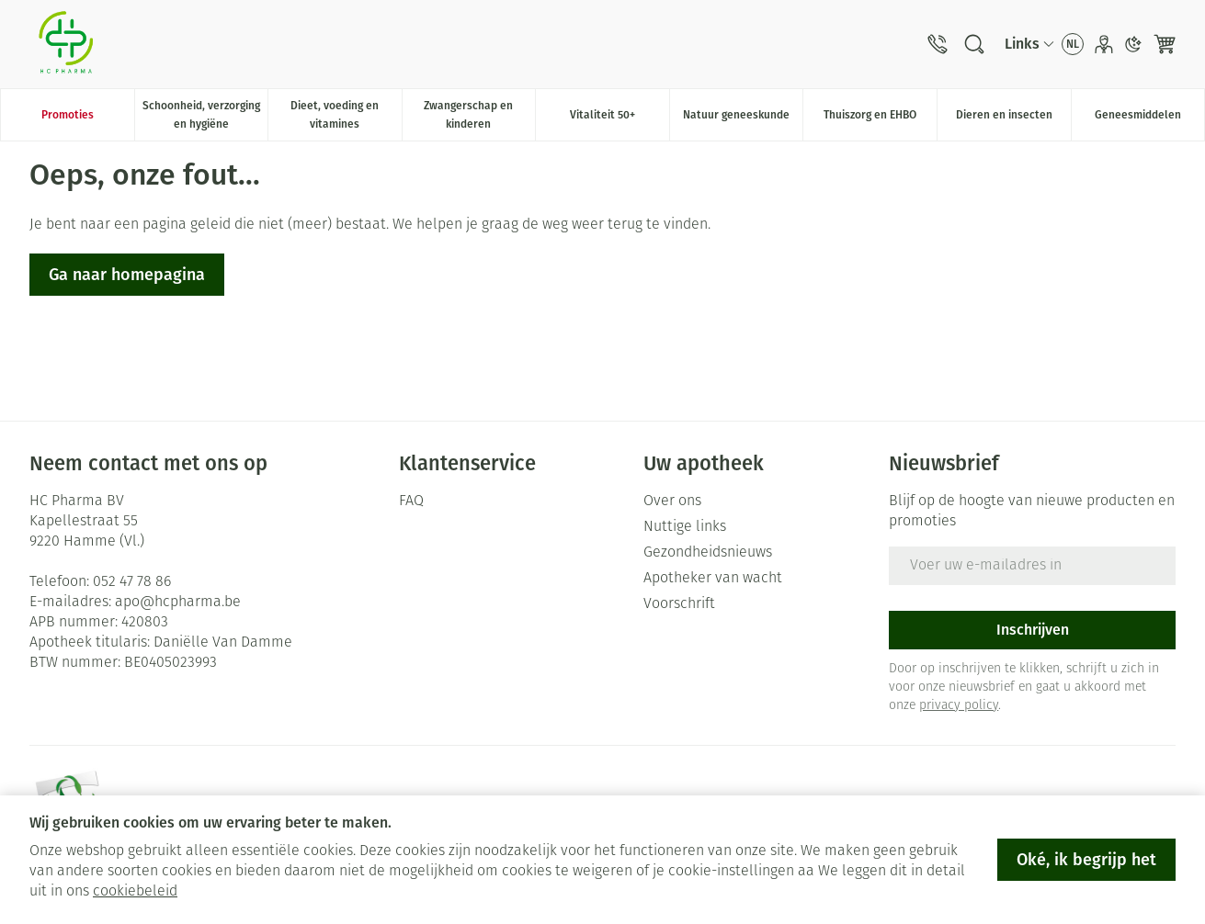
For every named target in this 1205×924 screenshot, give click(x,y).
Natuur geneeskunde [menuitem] (742, 119)
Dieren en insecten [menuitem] (1013, 119)
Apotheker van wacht (712, 578)
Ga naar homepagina (127, 275)
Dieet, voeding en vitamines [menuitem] (345, 114)
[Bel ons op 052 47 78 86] (937, 44)
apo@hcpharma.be (178, 602)
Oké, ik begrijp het (1086, 860)
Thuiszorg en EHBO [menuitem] (880, 119)
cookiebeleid (135, 892)
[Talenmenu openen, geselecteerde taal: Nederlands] (1073, 44)
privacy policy (958, 706)
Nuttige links (684, 527)
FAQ (411, 501)
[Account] (1104, 44)
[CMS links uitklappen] (1029, 44)
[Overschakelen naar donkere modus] (1133, 44)
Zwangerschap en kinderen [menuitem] (479, 114)
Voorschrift (679, 604)
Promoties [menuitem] (67, 114)
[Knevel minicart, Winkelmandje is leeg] (1165, 44)
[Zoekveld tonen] (974, 44)
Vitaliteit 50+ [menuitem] (619, 119)
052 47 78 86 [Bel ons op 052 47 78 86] (132, 582)
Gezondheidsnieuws (707, 553)
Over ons (672, 501)
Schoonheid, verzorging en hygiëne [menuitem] (204, 114)
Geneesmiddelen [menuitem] (1149, 119)
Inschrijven (1032, 629)
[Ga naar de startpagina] (66, 44)
